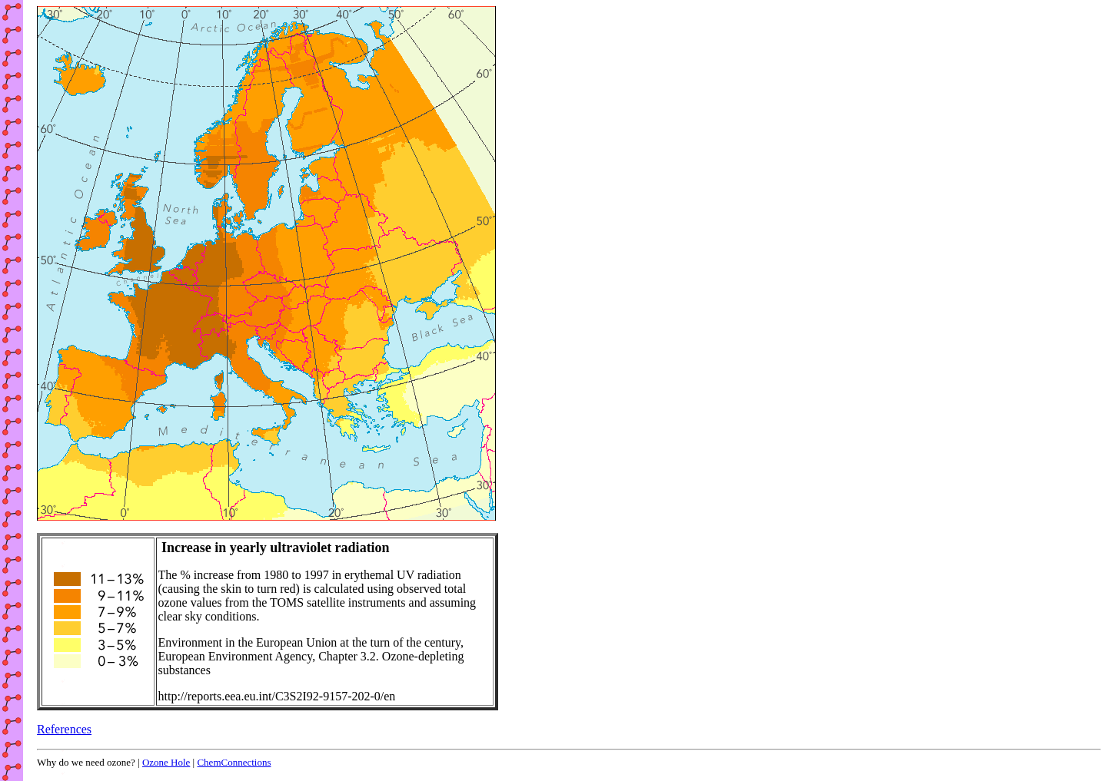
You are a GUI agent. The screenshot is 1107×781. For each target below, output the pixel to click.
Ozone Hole (166, 762)
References (64, 729)
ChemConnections (234, 762)
